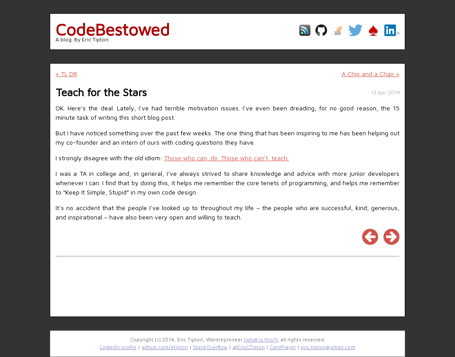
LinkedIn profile (118, 347)
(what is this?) (261, 339)
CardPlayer (283, 347)
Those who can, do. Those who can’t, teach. (226, 158)
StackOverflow (210, 347)
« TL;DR (66, 73)
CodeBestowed (113, 29)
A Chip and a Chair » (370, 73)
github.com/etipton (164, 347)
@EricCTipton (248, 347)
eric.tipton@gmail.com (328, 347)
